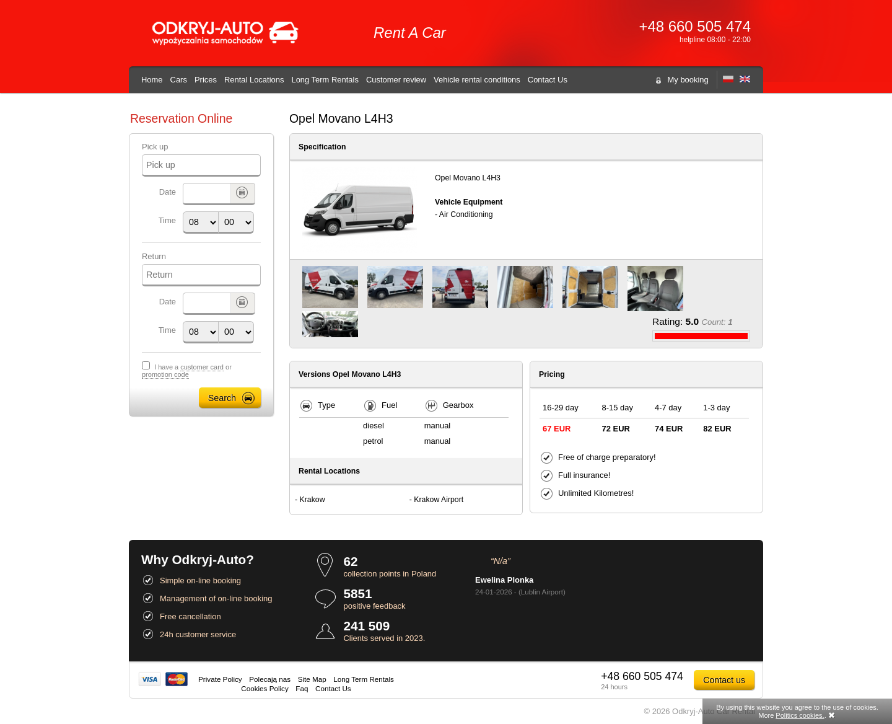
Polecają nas (270, 679)
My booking (688, 79)
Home (152, 79)
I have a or (187, 371)
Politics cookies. (800, 715)
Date (167, 191)
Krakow (312, 499)
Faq (301, 688)
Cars (178, 79)
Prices (206, 79)
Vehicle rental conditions (477, 79)
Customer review (396, 79)
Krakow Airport (438, 499)
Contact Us (547, 79)
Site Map (312, 679)
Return (154, 256)
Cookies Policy (264, 688)
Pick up (155, 146)
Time (167, 220)
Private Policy (220, 679)
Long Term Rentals (324, 79)
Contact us (724, 680)
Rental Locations (254, 79)
